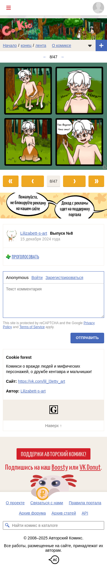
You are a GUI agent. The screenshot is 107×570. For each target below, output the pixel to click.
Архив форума (32, 513)
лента (40, 45)
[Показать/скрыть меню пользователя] (98, 7)
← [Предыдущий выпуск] (45, 57)
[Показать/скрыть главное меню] (8, 7)
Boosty (60, 466)
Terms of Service (32, 327)
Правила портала (85, 503)
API (85, 513)
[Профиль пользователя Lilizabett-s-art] (11, 236)
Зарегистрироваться (64, 277)
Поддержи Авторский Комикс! (53, 453)
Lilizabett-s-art (33, 391)
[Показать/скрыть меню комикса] (90, 45)
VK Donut (90, 466)
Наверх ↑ (53, 425)
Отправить (87, 338)
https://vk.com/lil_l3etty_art (41, 381)
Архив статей (64, 513)
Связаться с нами (46, 503)
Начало (10, 45)
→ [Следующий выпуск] (62, 57)
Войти (37, 277)
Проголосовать (25, 257)
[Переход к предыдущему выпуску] (13, 116)
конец (26, 45)
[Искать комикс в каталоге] (7, 525)
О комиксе (61, 45)
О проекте (15, 503)
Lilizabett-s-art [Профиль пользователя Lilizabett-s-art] (33, 233)
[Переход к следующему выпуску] (53, 116)
